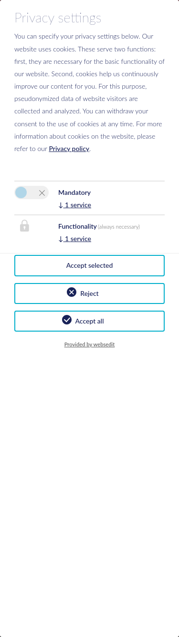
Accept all (89, 321)
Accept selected (89, 265)
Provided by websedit (89, 344)
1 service (74, 205)
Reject (89, 293)
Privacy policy (69, 148)
